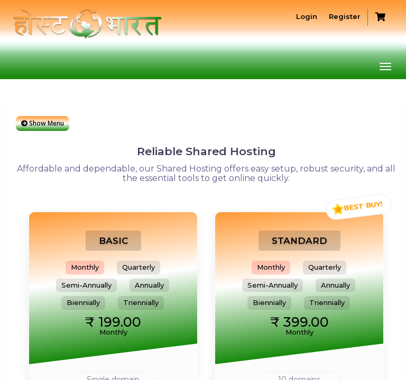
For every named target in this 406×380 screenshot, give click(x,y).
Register (344, 16)
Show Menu (42, 123)
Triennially (141, 302)
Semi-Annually (86, 285)
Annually (149, 285)
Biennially (83, 302)
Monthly (85, 267)
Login (305, 16)
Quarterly (138, 267)
